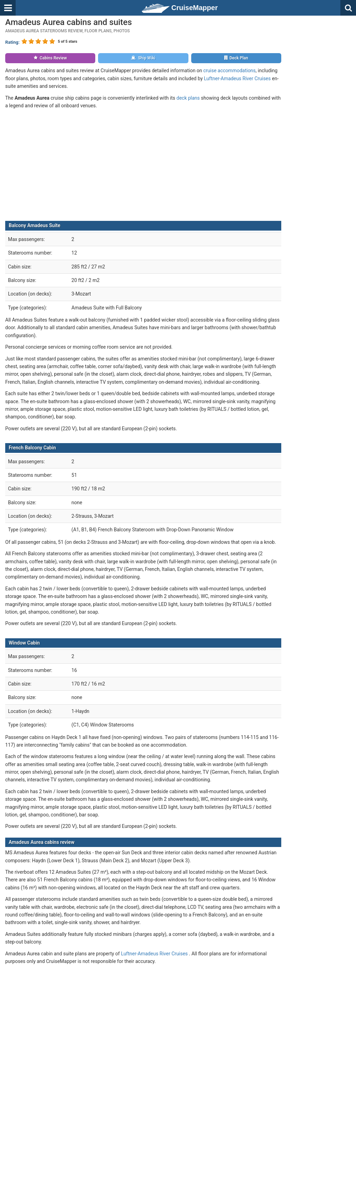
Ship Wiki (143, 58)
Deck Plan (236, 58)
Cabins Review (50, 58)
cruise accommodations (229, 70)
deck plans (188, 98)
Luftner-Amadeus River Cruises (237, 78)
